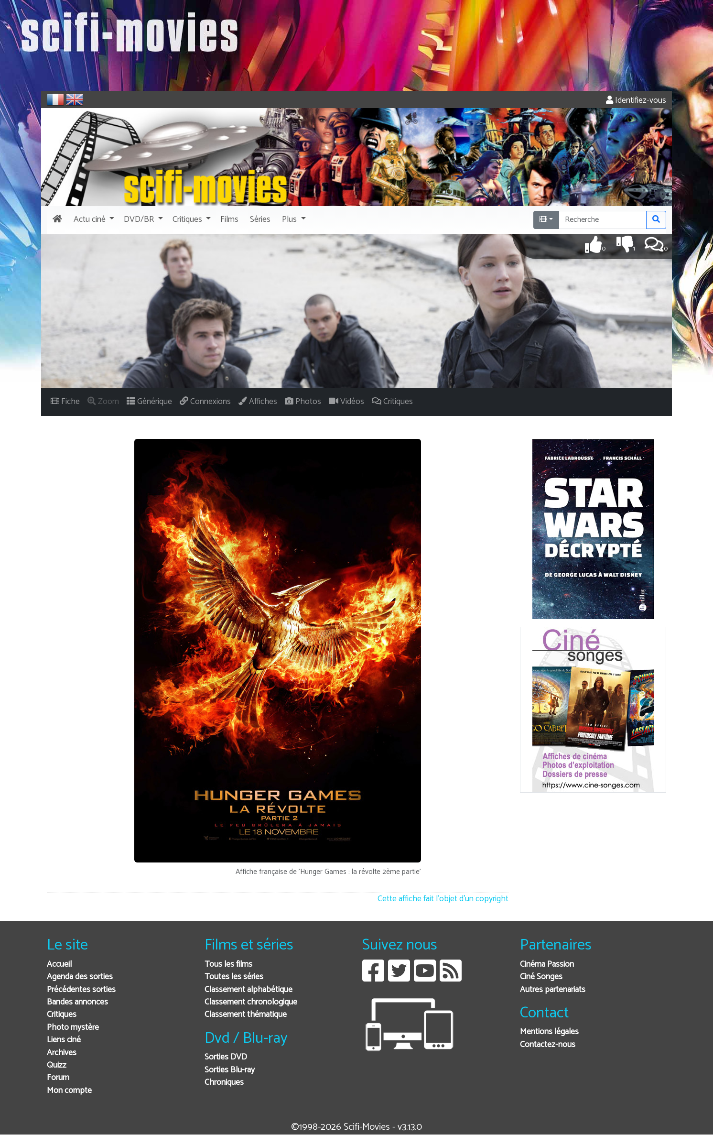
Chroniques (224, 1083)
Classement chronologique (251, 1002)
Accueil (59, 964)
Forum (58, 1078)
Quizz (56, 1065)
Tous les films (228, 964)
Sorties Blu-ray (230, 1070)
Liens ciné (64, 1040)
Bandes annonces (77, 1002)
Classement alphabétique (248, 990)
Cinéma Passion (547, 964)
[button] (93, 220)
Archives (61, 1053)
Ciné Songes (541, 977)
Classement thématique (246, 1015)
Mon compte (69, 1091)
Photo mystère (73, 1028)
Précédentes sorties (81, 990)
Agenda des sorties (80, 977)
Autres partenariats (552, 990)
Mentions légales (549, 1032)
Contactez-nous (547, 1045)
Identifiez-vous (636, 101)
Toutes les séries (234, 977)
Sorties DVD (226, 1057)
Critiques (61, 1015)
